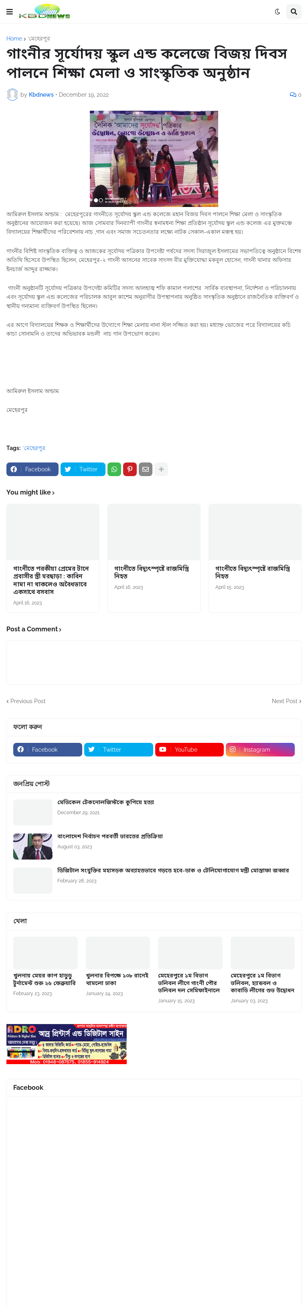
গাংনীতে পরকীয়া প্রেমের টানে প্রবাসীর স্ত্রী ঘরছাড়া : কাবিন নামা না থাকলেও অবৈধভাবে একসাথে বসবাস (51, 581)
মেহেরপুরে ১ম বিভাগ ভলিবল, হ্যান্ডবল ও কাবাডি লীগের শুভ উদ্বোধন (262, 983)
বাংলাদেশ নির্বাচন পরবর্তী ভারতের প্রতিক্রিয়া (110, 837)
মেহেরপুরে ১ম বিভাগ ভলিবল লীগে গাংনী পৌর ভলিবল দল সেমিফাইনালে (189, 983)
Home (14, 38)
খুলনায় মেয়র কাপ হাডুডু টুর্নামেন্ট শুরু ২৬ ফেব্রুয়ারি (44, 980)
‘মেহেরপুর (39, 38)
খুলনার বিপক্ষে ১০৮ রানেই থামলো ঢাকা (117, 980)
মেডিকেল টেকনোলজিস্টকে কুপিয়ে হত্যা (105, 803)
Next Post (285, 701)
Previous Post (28, 701)
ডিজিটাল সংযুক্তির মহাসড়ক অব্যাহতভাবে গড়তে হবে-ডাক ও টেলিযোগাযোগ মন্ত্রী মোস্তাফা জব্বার (173, 871)
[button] (9, 11)
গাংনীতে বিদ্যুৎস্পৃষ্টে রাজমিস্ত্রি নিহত (151, 573)
